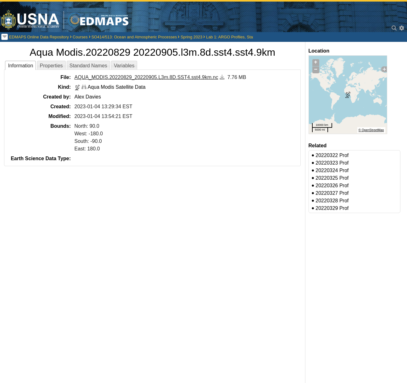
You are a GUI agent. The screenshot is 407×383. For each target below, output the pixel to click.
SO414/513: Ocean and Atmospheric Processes (134, 37)
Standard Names (88, 65)
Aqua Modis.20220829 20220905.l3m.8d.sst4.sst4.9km (152, 52)
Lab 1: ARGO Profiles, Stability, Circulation (244, 37)
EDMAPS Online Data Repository (39, 37)
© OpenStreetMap (371, 130)
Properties (51, 65)
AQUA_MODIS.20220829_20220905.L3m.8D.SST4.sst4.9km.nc (146, 77)
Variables (124, 65)
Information (20, 65)
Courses (80, 37)
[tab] (20, 65)
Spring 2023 (191, 37)
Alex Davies (88, 96)
